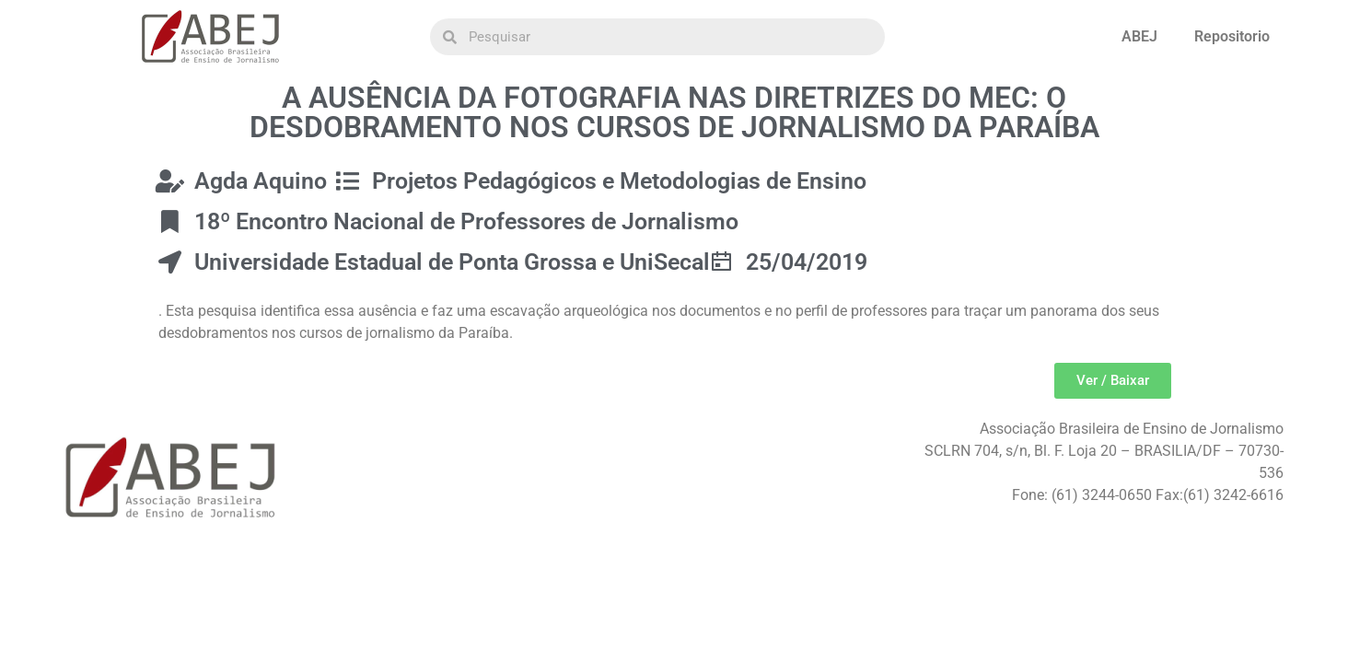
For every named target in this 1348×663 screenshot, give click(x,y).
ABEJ (1139, 36)
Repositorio (1232, 36)
